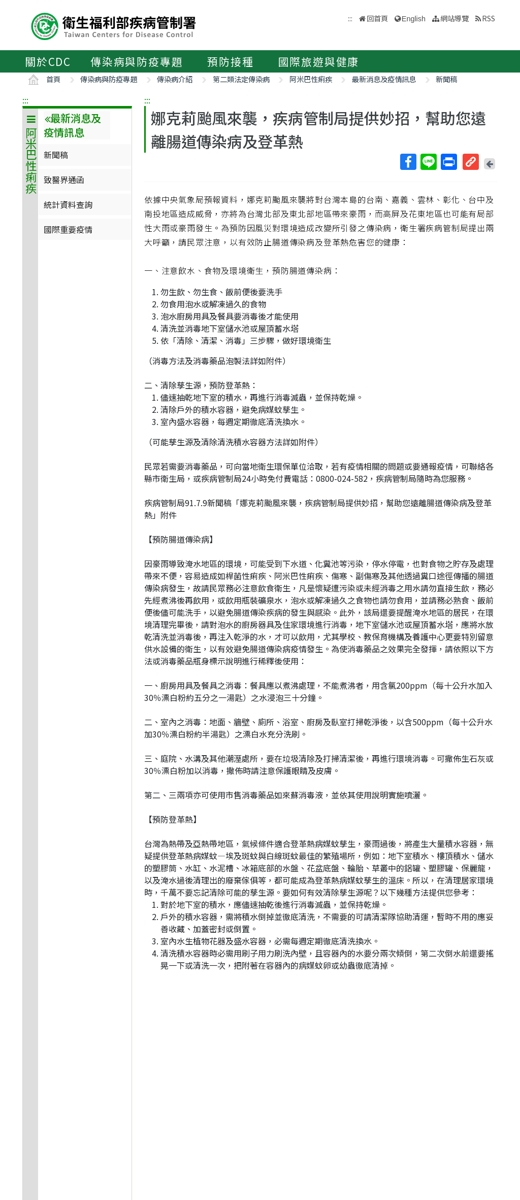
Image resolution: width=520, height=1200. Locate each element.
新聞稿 (446, 79)
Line (428, 162)
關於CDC (48, 61)
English (414, 19)
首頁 (53, 79)
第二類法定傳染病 (241, 79)
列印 (448, 162)
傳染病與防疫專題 (136, 61)
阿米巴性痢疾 (310, 79)
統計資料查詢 (68, 204)
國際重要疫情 (68, 229)
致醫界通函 (64, 179)
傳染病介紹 (174, 79)
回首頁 (377, 18)
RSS (488, 18)
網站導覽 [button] (454, 18)
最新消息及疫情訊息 (384, 79)
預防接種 (230, 61)
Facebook (407, 162)
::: (25, 100)
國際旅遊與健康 (319, 61)
